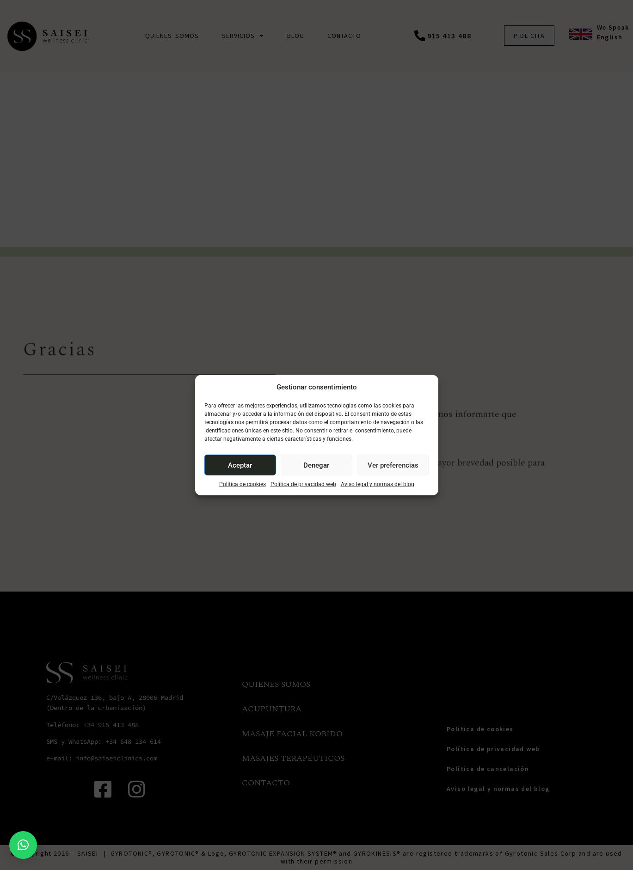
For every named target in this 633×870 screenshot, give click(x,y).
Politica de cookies (242, 484)
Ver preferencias (393, 465)
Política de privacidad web (303, 484)
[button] (23, 845)
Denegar (316, 465)
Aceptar (240, 465)
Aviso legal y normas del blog (377, 484)
